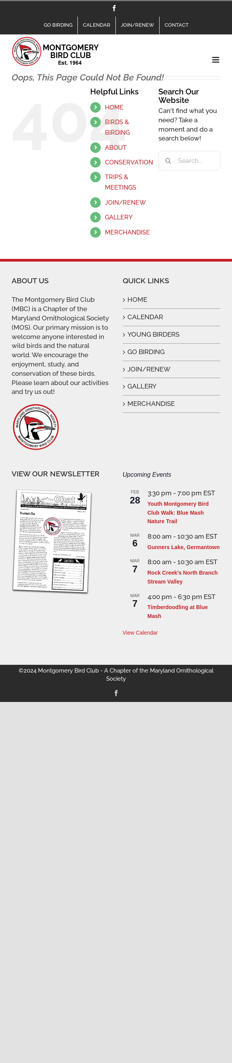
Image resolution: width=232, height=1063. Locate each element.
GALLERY (118, 217)
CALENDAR (145, 317)
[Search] (168, 160)
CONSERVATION (129, 162)
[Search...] (189, 160)
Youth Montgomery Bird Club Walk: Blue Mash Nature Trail (178, 512)
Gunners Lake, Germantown (184, 547)
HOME (114, 107)
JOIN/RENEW (125, 202)
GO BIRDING (146, 352)
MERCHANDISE (127, 232)
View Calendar (140, 633)
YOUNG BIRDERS (153, 334)
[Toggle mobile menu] (216, 60)
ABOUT (116, 147)
